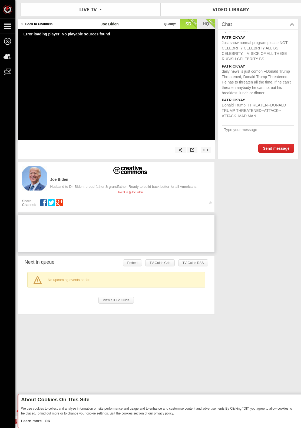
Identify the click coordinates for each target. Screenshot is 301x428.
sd (191, 23)
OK (47, 421)
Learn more (32, 421)
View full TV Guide (116, 300)
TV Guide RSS (193, 263)
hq (209, 23)
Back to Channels (39, 24)
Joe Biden (59, 179)
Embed (132, 263)
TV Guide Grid (160, 263)
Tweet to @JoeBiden (130, 192)
